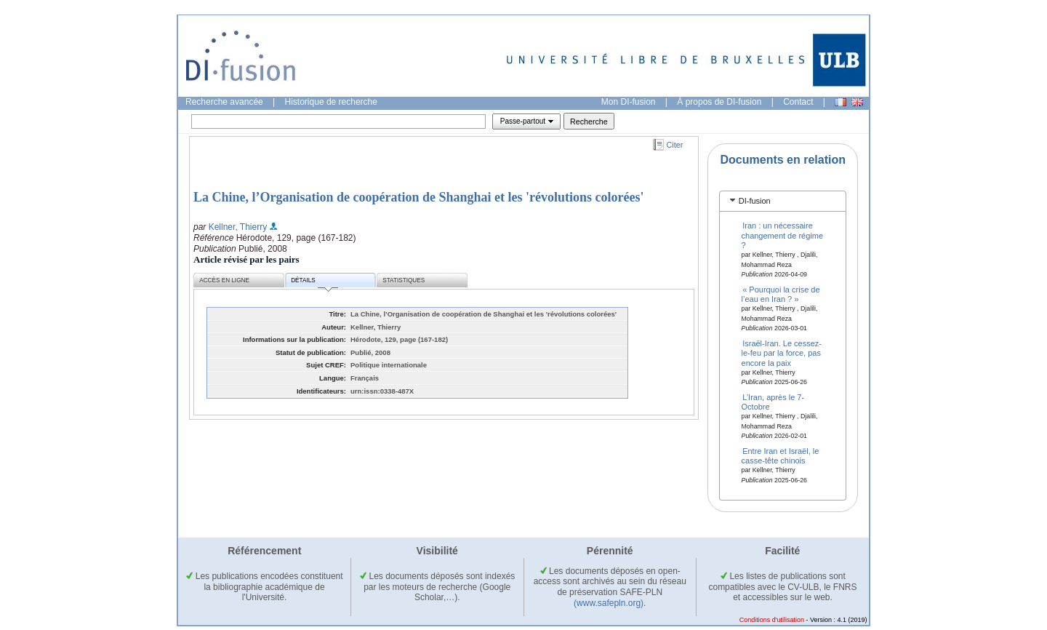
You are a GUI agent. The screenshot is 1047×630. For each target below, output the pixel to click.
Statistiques (403, 280)
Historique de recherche (331, 102)
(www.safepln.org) (608, 603)
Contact (798, 102)
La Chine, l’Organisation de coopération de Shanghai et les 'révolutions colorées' (418, 197)
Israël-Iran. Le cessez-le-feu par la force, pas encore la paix (782, 353)
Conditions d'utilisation (771, 619)
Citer (675, 144)
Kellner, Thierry (238, 227)
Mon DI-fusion (628, 102)
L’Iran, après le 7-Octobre (773, 402)
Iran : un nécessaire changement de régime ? (783, 235)
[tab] (782, 201)
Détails (314, 282)
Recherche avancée (224, 102)
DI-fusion (755, 200)
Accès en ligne (224, 280)
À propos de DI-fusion (719, 102)
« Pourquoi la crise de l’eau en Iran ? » (781, 294)
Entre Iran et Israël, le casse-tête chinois (780, 456)
